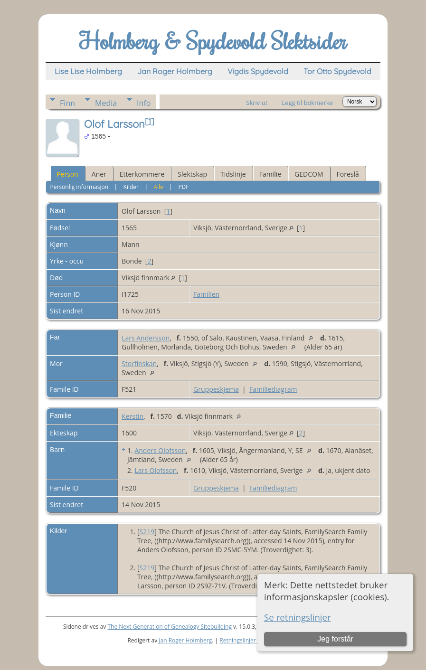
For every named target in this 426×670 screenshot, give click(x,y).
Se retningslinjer (297, 617)
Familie (270, 174)
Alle (158, 187)
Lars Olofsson (155, 470)
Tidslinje (233, 174)
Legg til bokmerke (307, 102)
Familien (206, 294)
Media (106, 103)
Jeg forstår (335, 639)
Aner (99, 174)
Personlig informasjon (79, 187)
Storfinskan (139, 363)
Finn (67, 103)
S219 (146, 531)
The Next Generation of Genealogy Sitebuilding (169, 627)
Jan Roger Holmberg (185, 640)
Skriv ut (256, 102)
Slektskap (192, 174)
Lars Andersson (146, 337)
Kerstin (132, 416)
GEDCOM (308, 174)
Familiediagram (273, 389)
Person (67, 174)
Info (144, 103)
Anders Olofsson (160, 450)
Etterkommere (142, 174)
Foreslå (348, 174)
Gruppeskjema (216, 389)
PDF (183, 187)
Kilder (131, 187)
